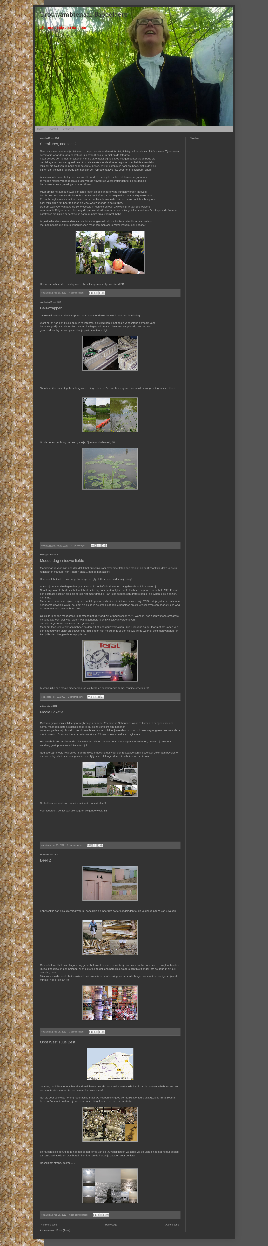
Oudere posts (172, 1224)
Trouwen (53, 128)
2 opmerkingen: (75, 697)
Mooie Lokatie (51, 712)
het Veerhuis (107, 723)
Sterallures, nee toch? (58, 144)
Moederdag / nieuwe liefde (62, 560)
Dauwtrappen (51, 308)
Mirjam (73, 965)
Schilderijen (69, 128)
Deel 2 (45, 860)
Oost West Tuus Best (57, 1042)
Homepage (111, 1224)
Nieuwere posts (49, 1224)
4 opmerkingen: (76, 293)
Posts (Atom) (63, 1230)
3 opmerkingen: (75, 845)
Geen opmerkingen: (79, 1215)
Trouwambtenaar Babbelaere (84, 14)
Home (40, 128)
